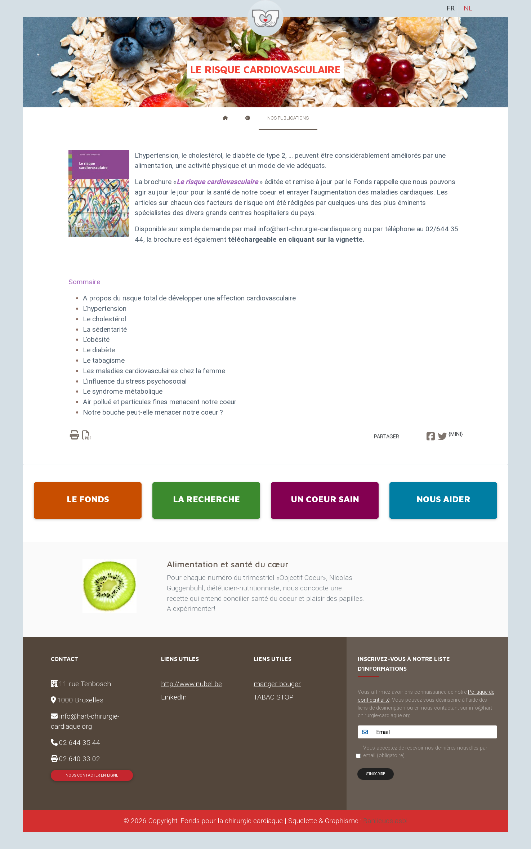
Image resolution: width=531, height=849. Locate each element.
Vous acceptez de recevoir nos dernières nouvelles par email (425, 752)
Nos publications (288, 118)
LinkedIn (174, 697)
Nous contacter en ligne (92, 775)
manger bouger (277, 683)
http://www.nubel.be (191, 683)
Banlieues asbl (385, 820)
